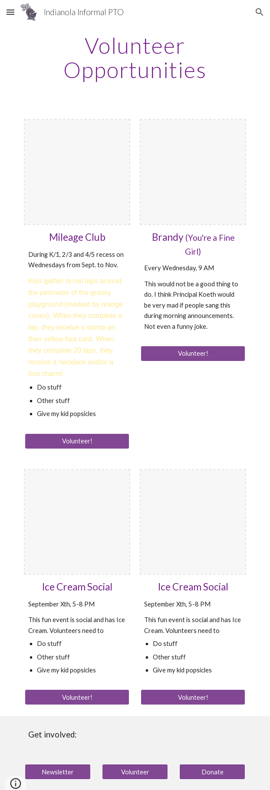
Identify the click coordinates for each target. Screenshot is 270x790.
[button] (10, 12)
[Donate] (212, 772)
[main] (135, 57)
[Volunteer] (134, 772)
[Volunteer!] (76, 441)
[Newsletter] (57, 772)
